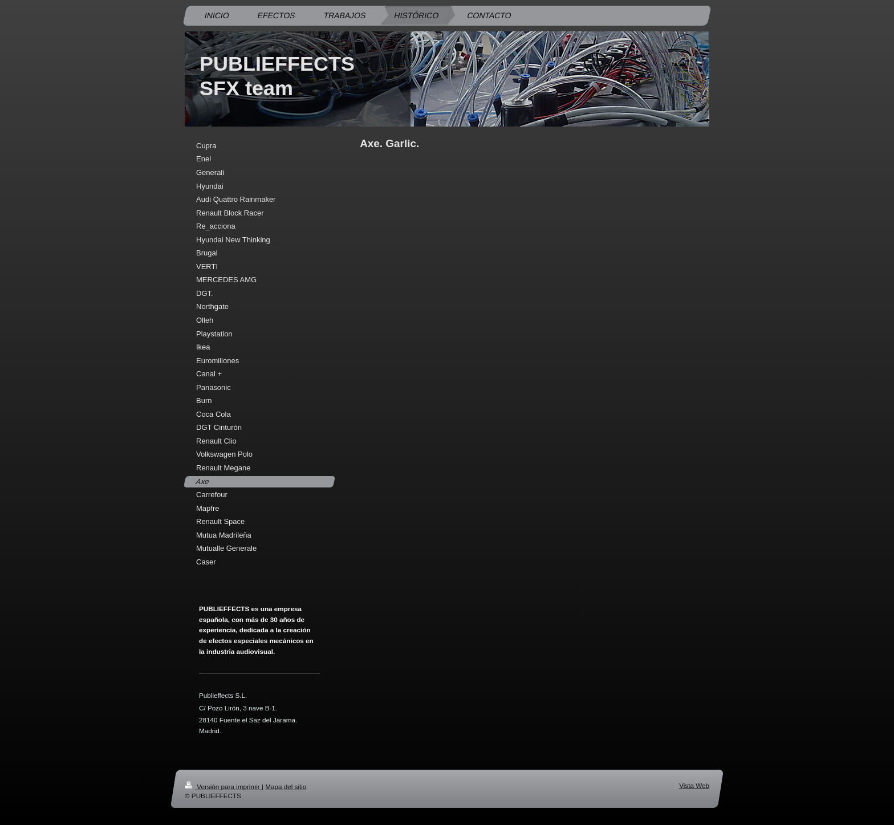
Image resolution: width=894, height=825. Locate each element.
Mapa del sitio (285, 786)
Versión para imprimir (223, 786)
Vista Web (694, 785)
